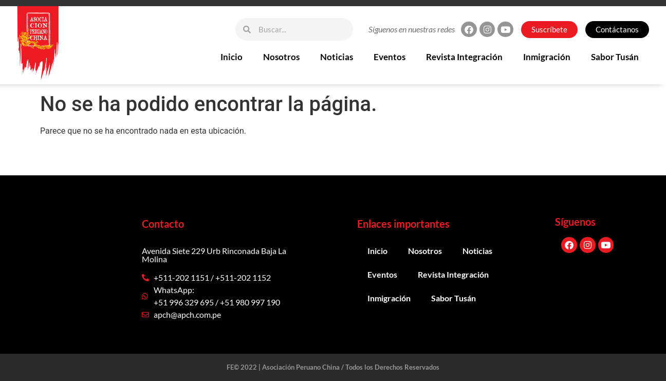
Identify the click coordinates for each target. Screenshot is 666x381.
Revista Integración (464, 56)
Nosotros (281, 56)
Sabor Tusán (615, 56)
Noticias (336, 56)
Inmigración (546, 56)
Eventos (389, 56)
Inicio (231, 56)
